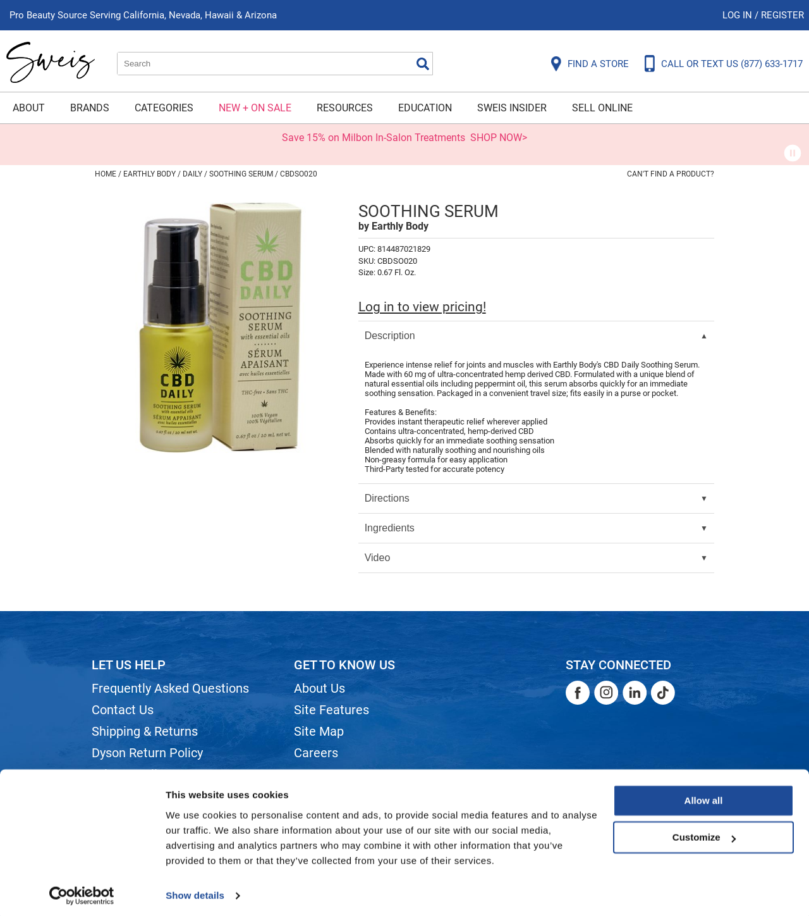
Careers (316, 752)
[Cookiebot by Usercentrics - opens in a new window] (82, 891)
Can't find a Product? (670, 174)
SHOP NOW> (498, 138)
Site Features (331, 709)
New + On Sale (255, 108)
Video (378, 557)
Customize (704, 832)
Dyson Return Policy (147, 752)
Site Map (319, 731)
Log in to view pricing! (422, 306)
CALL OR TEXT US (732, 64)
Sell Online (602, 108)
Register (782, 15)
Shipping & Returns (145, 731)
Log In (738, 15)
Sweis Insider (512, 108)
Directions (387, 498)
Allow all (703, 796)
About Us (319, 688)
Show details (195, 891)
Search (423, 64)
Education (425, 108)
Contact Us (123, 709)
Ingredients (390, 528)
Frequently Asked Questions (170, 688)
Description (390, 335)
